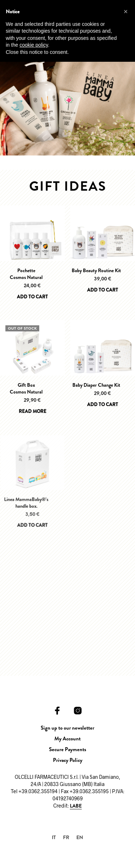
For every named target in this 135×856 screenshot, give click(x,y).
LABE (76, 806)
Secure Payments (67, 749)
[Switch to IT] (53, 837)
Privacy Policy (67, 760)
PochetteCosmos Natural (26, 274)
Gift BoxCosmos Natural (26, 388)
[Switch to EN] (80, 837)
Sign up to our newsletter (67, 728)
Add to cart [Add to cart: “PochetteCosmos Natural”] (32, 296)
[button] (125, 11)
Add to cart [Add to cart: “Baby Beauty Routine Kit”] (102, 290)
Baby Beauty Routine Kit (96, 270)
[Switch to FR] (66, 837)
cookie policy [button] (33, 45)
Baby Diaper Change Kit (96, 384)
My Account (67, 739)
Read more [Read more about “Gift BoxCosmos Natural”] (32, 411)
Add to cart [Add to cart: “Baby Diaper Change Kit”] (102, 403)
